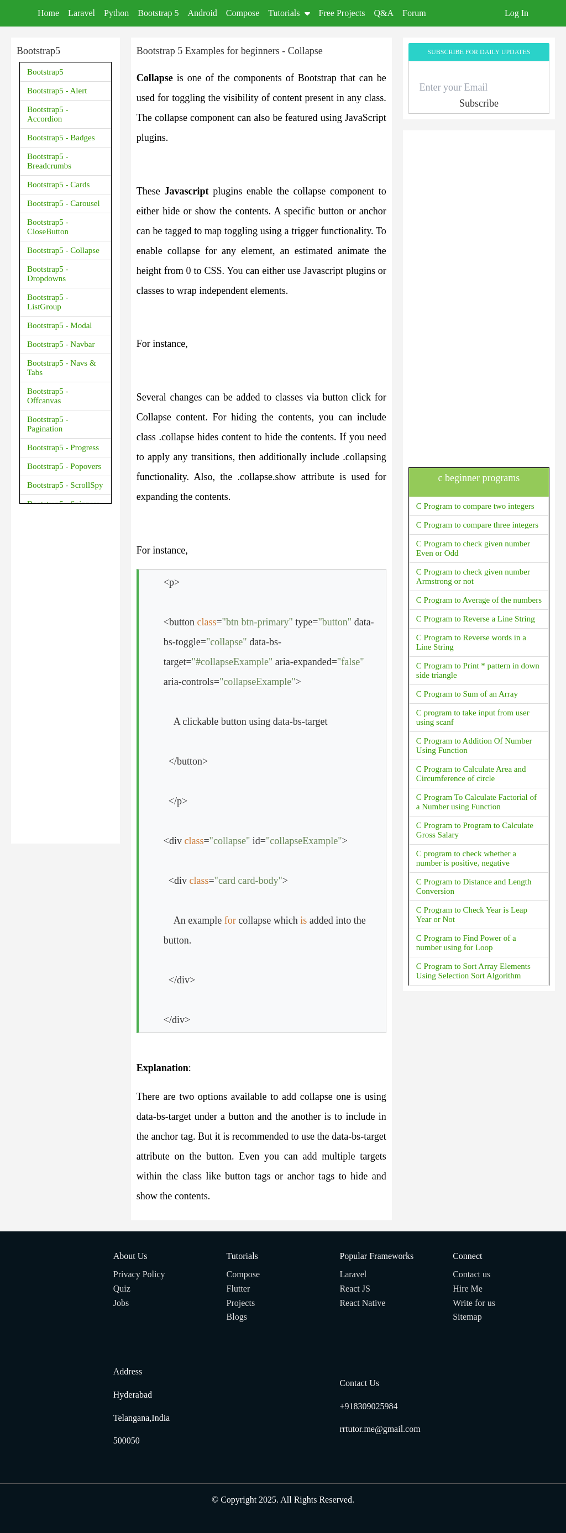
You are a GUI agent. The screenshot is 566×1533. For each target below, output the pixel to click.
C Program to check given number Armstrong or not (473, 576)
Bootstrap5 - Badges (61, 137)
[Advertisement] (65, 672)
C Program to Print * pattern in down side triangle (477, 670)
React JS (354, 1288)
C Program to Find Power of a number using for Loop (466, 943)
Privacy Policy (139, 1274)
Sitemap (467, 1316)
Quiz (121, 1288)
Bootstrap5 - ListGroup (48, 302)
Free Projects (342, 13)
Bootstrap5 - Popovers (64, 466)
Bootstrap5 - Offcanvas (48, 396)
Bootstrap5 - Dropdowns (48, 274)
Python (116, 13)
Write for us (474, 1303)
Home (48, 13)
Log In (516, 13)
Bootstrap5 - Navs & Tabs (61, 368)
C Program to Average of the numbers (479, 600)
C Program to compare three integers (477, 524)
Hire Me (468, 1288)
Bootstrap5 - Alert (57, 90)
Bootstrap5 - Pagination (48, 424)
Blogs (237, 1316)
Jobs (121, 1303)
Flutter (238, 1288)
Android (202, 13)
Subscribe (479, 103)
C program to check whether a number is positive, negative (466, 858)
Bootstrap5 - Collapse (63, 250)
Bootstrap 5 (158, 13)
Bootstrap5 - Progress (63, 447)
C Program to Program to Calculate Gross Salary (474, 830)
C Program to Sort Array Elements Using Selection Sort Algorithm (473, 971)
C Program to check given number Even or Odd (473, 548)
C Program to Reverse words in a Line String (471, 642)
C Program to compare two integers (475, 506)
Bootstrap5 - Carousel (63, 203)
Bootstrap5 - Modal (59, 325)
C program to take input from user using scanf (473, 717)
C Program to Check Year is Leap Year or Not (471, 914)
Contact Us (359, 1383)
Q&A (384, 13)
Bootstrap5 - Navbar (61, 344)
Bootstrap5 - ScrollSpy (65, 485)
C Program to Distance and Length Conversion (474, 886)
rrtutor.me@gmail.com (379, 1429)
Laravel (81, 13)
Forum (414, 13)
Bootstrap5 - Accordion (48, 114)
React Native (362, 1303)
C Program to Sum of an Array (467, 693)
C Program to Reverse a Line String (475, 618)
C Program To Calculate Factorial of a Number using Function (476, 802)
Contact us (471, 1274)
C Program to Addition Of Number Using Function (474, 745)
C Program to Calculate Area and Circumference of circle (471, 774)
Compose (242, 13)
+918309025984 (368, 1406)
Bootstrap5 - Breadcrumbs (49, 161)
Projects (241, 1303)
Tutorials (289, 13)
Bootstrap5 (45, 71)
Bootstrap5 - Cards (58, 184)
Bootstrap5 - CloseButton (48, 227)
